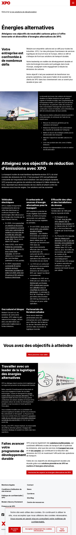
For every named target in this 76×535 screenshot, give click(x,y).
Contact (30, 485)
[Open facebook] (3, 514)
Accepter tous (14, 530)
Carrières (30, 494)
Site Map (30, 498)
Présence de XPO (8, 506)
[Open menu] (73, 3)
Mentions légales (8, 485)
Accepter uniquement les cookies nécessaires (38, 530)
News (29, 489)
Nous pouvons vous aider (38, 355)
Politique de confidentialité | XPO (12, 497)
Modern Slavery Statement (12, 502)
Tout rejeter (62, 530)
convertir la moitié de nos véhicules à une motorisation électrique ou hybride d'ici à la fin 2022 (18, 418)
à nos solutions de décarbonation (23, 12)
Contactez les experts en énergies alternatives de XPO (49, 472)
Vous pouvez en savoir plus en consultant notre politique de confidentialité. (38, 520)
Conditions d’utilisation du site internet (12, 490)
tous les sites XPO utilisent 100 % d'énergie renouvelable (63, 221)
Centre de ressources (35, 502)
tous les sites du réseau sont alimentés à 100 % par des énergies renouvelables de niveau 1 (64, 240)
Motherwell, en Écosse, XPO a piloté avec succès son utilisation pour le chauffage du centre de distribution (39, 287)
